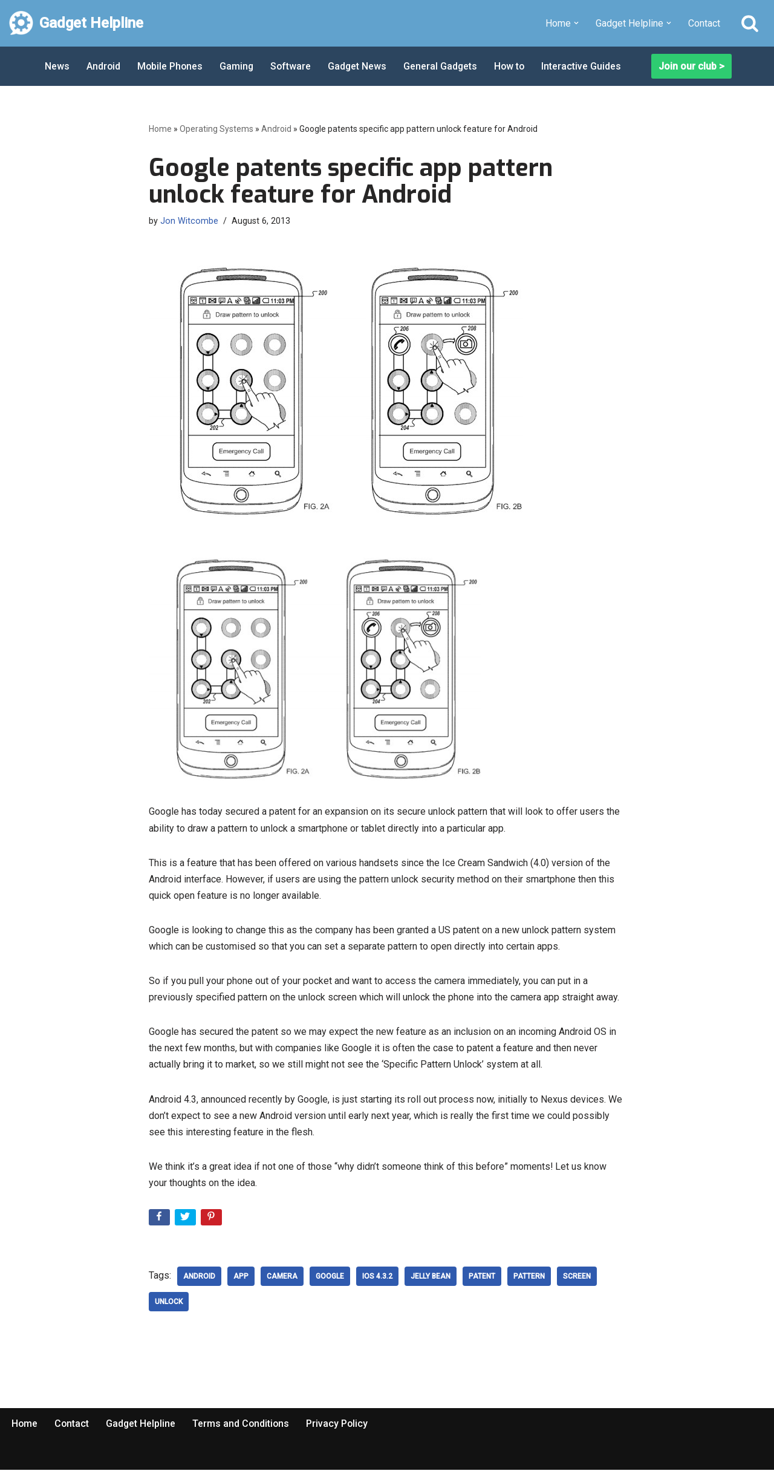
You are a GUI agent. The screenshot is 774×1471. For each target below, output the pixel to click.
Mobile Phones (171, 66)
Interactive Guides (586, 66)
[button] (576, 23)
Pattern (529, 1277)
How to (514, 66)
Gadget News (360, 66)
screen (577, 1277)
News (57, 66)
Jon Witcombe (189, 221)
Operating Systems (216, 129)
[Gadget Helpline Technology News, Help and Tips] (76, 23)
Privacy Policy (340, 1424)
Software (293, 66)
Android (103, 66)
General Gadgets (444, 66)
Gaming (238, 66)
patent (482, 1277)
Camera (282, 1277)
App (241, 1277)
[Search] (750, 23)
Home (160, 129)
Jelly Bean (430, 1277)
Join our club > (691, 66)
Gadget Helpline (142, 1424)
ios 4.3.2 (377, 1277)
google (330, 1277)
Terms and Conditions (243, 1424)
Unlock (169, 1303)
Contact (704, 23)
